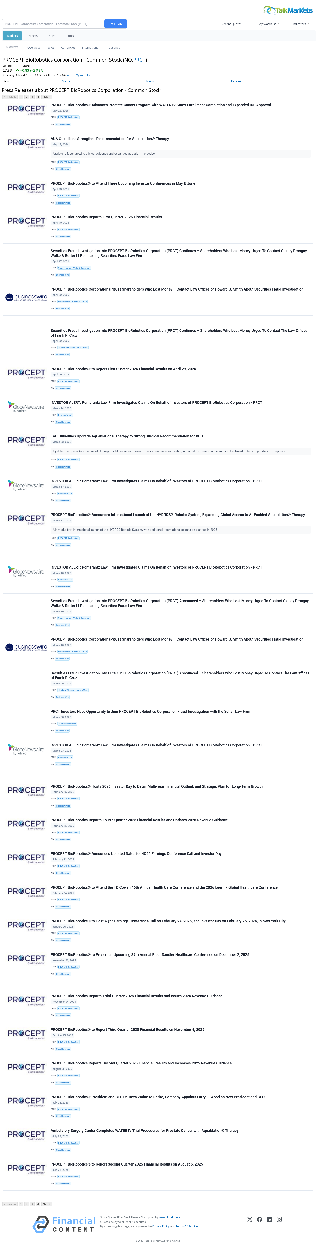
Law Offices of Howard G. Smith (72, 301)
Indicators (299, 24)
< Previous (10, 97)
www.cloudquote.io (171, 1217)
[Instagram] (279, 1224)
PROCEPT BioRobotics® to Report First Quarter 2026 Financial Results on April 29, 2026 (123, 369)
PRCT (139, 59)
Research (237, 81)
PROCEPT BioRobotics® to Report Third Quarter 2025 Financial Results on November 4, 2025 (127, 1030)
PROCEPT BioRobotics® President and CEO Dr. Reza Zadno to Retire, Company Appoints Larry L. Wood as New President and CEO (158, 1097)
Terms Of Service (187, 1226)
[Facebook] (259, 1224)
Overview (33, 47)
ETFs (52, 36)
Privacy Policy (161, 1226)
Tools (70, 36)
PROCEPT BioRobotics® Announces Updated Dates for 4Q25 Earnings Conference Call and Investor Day (136, 854)
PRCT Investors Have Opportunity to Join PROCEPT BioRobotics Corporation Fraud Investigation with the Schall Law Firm (150, 711)
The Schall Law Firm (67, 724)
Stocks (33, 36)
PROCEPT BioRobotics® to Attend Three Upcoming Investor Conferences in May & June (123, 183)
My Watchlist (267, 24)
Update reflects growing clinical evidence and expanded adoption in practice (104, 153)
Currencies (68, 47)
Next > (46, 97)
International (90, 47)
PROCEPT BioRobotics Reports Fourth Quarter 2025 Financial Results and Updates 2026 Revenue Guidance (139, 820)
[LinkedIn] (269, 1224)
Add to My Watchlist (86, 75)
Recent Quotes (231, 24)
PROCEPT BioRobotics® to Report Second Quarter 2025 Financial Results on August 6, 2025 (127, 1164)
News (50, 47)
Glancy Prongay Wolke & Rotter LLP (74, 268)
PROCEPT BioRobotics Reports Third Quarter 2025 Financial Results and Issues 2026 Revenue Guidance (137, 996)
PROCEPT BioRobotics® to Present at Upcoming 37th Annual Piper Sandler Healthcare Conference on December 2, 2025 (150, 955)
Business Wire (62, 275)
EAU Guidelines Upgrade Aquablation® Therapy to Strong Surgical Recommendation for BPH (127, 436)
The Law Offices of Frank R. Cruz (72, 347)
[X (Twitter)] (249, 1224)
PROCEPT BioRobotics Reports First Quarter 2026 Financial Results (106, 217)
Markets (12, 36)
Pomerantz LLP (65, 415)
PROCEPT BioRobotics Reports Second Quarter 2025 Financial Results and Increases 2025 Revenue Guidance (141, 1063)
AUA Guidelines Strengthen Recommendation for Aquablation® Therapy (110, 139)
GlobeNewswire (63, 124)
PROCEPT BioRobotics (68, 117)
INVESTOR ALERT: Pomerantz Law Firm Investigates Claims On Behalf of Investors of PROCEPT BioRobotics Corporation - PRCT (156, 403)
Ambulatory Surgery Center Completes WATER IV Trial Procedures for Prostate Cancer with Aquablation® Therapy (145, 1131)
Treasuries (113, 47)
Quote (66, 81)
